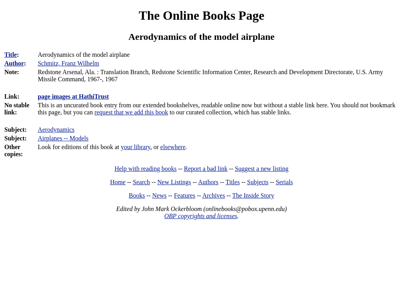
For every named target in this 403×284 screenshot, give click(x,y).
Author (14, 63)
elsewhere (172, 147)
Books (137, 195)
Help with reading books (146, 168)
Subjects (257, 182)
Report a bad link (205, 168)
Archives (213, 195)
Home (118, 182)
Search (141, 182)
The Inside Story (253, 195)
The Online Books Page (201, 15)
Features (184, 195)
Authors (208, 182)
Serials (284, 182)
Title (10, 54)
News (159, 195)
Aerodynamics (56, 129)
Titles (233, 182)
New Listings (174, 182)
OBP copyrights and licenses (200, 216)
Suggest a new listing (261, 168)
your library (135, 147)
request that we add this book (131, 112)
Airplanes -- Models (63, 138)
